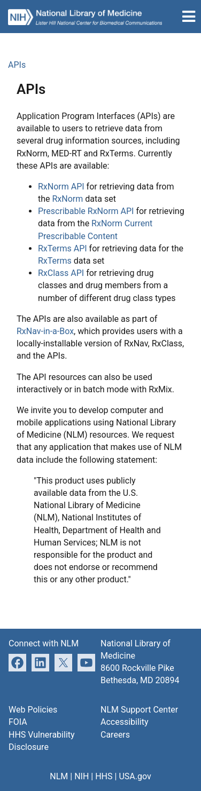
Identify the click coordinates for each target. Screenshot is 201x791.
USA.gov (135, 776)
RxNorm (67, 199)
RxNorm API (61, 186)
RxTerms (55, 261)
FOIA (18, 722)
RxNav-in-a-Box (45, 331)
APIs (17, 65)
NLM (59, 776)
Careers (115, 735)
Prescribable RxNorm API (86, 211)
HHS (103, 776)
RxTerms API (62, 248)
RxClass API (61, 273)
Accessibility (124, 722)
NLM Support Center (139, 710)
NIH (81, 776)
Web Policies (33, 710)
